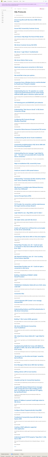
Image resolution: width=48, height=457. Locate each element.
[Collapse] (11, 8)
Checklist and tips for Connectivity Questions (27, 380)
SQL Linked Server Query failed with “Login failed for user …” (29, 336)
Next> (15, 446)
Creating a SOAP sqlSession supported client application (25, 428)
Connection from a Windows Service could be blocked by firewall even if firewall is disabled (29, 83)
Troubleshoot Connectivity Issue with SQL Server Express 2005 (28, 418)
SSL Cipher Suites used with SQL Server (25, 220)
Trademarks (38, 456)
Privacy (20, 456)
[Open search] (44, 1)
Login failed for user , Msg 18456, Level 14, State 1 (28, 213)
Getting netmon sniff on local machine (25, 372)
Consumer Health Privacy (26, 456)
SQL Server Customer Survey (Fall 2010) (25, 45)
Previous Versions (8, 456)
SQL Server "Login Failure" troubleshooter (26, 52)
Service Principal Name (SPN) (22, 196)
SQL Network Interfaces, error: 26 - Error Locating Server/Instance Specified (28, 257)
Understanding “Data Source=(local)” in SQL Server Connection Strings (29, 110)
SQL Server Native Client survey (23, 60)
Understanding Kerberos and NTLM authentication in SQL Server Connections (29, 310)
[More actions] (46, 9)
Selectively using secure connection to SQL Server (28, 67)
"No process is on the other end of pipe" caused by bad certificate (28, 357)
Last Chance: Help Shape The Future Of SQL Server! (29, 36)
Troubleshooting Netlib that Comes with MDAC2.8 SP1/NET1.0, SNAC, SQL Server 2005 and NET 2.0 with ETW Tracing (29, 347)
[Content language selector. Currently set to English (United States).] (5, 454)
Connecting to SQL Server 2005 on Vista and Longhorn (30, 236)
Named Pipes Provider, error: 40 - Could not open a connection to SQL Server (29, 267)
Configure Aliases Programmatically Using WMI (28, 410)
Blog (12, 456)
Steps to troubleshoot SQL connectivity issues (27, 163)
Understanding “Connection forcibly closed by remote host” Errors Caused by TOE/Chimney (29, 179)
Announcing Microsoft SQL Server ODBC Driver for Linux (27, 20)
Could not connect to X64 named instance (26, 170)
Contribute (16, 456)
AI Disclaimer (2, 456)
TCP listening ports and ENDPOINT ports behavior (28, 102)
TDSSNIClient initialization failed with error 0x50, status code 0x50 (30, 285)
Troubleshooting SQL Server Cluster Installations (28, 137)
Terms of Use (34, 456)
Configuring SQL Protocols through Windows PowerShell (24, 120)
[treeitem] (6, 12)
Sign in (46, 1)
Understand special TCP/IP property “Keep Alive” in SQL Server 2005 (30, 437)
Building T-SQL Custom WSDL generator (25, 319)
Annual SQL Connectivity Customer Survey (26, 28)
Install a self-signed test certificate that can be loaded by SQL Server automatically (29, 228)
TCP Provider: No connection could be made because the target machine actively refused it (29, 205)
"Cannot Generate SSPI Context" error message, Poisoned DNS (28, 301)
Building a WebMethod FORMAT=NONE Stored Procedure (25, 275)
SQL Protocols (25, 8)
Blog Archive (19, 8)
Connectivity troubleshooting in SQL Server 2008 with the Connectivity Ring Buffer (29, 145)
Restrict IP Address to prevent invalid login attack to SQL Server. (29, 401)
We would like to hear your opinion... (24, 75)
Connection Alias (19, 293)
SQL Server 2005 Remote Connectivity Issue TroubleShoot (25, 327)
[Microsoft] (1, 1)
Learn (15, 8)
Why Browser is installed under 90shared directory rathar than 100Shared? (28, 188)
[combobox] (6, 10)
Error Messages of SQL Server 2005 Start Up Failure (28, 365)
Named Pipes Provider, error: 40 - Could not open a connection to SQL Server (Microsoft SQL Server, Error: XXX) (28, 246)
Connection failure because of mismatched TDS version (30, 129)
